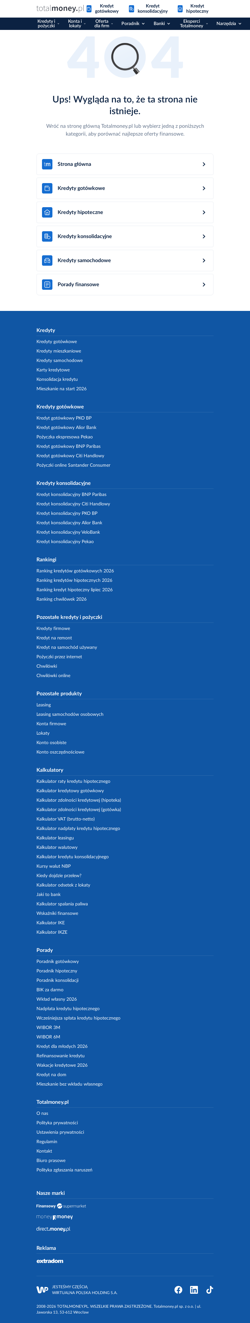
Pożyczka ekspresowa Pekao (64, 437)
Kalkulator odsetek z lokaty (63, 885)
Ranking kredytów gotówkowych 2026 (75, 571)
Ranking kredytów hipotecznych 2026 (74, 580)
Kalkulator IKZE (51, 932)
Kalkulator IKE (50, 923)
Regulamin (46, 1142)
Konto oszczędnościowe (60, 752)
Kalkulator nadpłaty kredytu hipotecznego (78, 828)
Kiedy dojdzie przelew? (58, 876)
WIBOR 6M (48, 1037)
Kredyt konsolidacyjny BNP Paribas (71, 494)
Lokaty (42, 733)
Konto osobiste (51, 743)
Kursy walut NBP (53, 866)
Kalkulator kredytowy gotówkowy (70, 791)
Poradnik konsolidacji (57, 980)
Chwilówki (46, 666)
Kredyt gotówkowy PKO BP (63, 418)
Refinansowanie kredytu (60, 1056)
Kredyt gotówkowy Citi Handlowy (70, 456)
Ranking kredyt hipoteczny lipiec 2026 (74, 590)
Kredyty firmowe (53, 628)
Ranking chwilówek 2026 (61, 599)
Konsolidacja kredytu (57, 379)
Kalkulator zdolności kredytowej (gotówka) (78, 810)
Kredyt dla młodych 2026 (62, 1046)
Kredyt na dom (51, 1075)
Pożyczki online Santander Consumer (73, 465)
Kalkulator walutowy (56, 847)
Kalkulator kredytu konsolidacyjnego (72, 857)
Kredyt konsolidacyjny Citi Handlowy (73, 504)
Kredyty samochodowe (59, 360)
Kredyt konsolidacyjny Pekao (65, 542)
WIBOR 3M (48, 1027)
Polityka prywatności (57, 1123)
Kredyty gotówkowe (56, 342)
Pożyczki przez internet (59, 657)
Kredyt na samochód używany (66, 647)
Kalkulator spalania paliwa (62, 904)
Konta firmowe (51, 724)
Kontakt (44, 1151)
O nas (42, 1113)
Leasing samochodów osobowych (70, 714)
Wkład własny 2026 (56, 999)
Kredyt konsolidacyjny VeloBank (68, 532)
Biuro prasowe (50, 1160)
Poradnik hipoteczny (56, 971)
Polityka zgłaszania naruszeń (64, 1170)
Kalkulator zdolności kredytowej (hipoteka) (78, 800)
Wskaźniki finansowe (57, 913)
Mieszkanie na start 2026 (61, 389)
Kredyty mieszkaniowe (58, 351)
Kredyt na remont (54, 638)
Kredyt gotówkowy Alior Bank (66, 427)
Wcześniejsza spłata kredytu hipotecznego (78, 1018)
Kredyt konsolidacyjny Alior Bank (69, 523)
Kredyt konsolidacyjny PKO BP (66, 513)
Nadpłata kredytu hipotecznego (68, 1009)
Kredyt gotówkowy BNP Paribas (68, 446)
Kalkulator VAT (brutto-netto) (65, 819)
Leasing (43, 705)
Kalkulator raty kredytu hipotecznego (73, 781)
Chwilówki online (53, 676)
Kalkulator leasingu (55, 838)
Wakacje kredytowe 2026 (62, 1065)
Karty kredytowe (53, 370)
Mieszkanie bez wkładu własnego (69, 1084)
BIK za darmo (49, 990)
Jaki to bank (48, 894)
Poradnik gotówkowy (57, 961)
